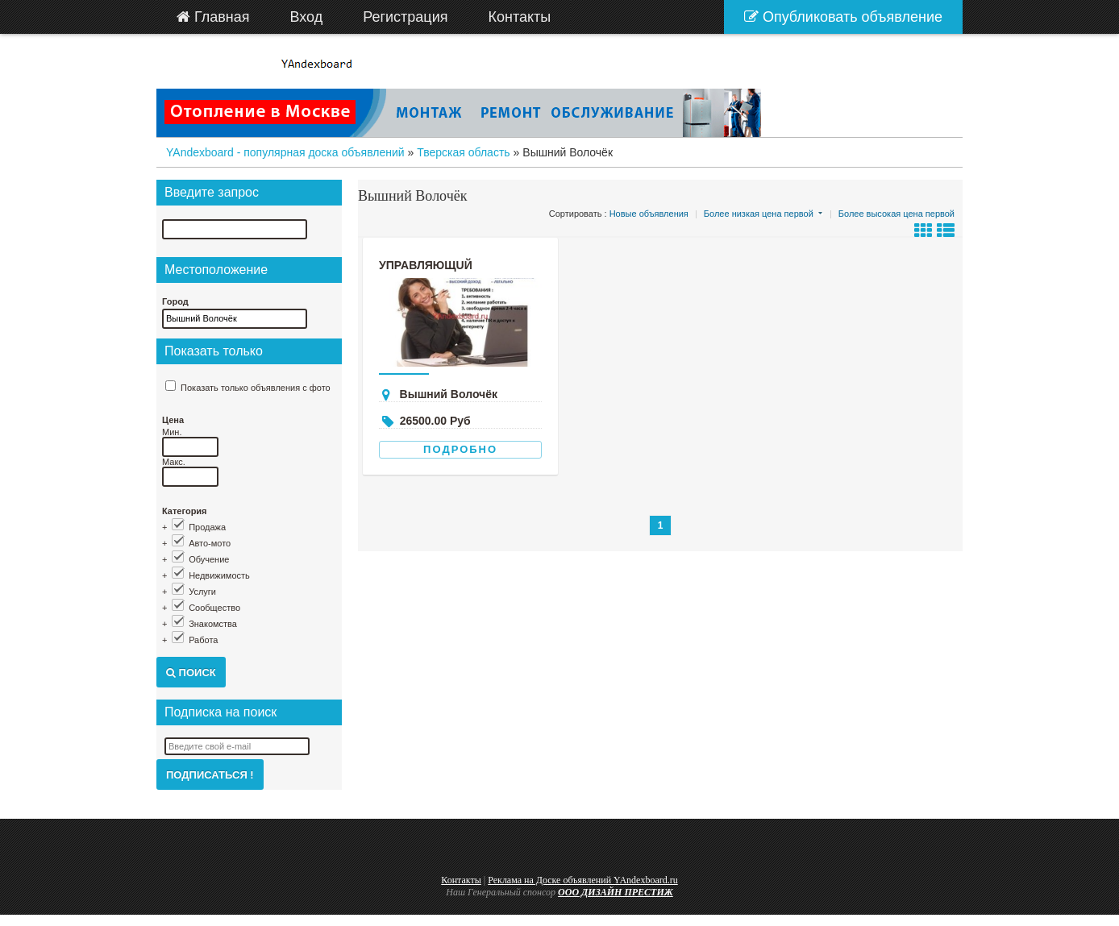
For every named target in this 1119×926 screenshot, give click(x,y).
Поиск (191, 672)
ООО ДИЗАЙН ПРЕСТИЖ (615, 892)
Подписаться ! (210, 775)
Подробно (460, 449)
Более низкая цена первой (758, 213)
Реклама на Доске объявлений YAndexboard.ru (583, 880)
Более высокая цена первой (896, 213)
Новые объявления (648, 213)
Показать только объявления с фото (256, 387)
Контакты (461, 880)
